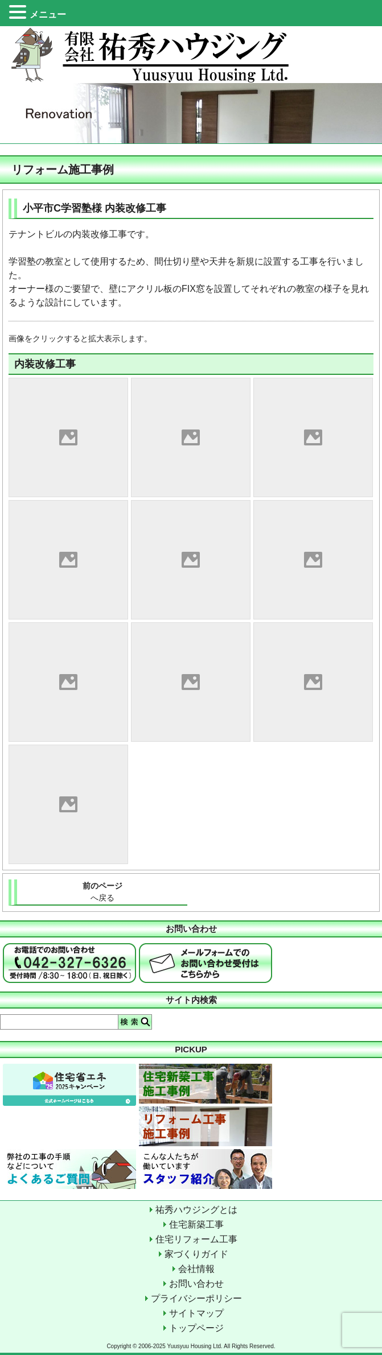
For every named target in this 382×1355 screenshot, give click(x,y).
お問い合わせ (196, 1283)
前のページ (102, 892)
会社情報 (196, 1269)
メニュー (48, 14)
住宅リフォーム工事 (196, 1239)
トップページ (196, 1328)
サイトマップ (196, 1313)
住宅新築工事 (196, 1224)
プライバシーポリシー (196, 1298)
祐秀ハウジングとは (196, 1209)
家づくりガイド (196, 1254)
